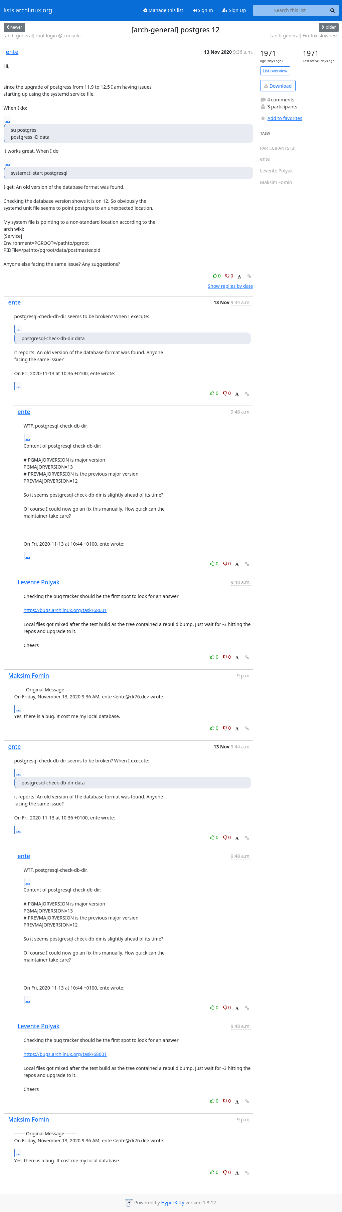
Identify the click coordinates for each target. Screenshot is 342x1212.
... (8, 120)
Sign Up (234, 10)
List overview (275, 71)
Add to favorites (281, 118)
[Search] (333, 10)
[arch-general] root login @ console (42, 35)
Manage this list (163, 10)
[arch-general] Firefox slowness (305, 35)
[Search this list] (290, 10)
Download (278, 86)
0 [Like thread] (217, 275)
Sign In (203, 10)
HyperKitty (172, 1202)
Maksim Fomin (28, 675)
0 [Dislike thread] (229, 275)
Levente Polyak (39, 582)
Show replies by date (230, 286)
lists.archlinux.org (28, 10)
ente (12, 52)
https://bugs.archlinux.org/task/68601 (65, 610)
